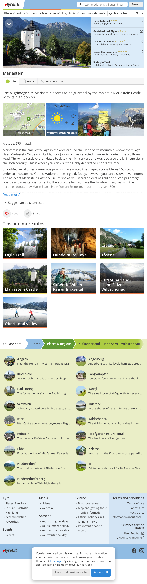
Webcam (47, 508)
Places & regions (15, 13)
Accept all (101, 572)
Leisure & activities (44, 13)
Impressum (137, 508)
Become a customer (129, 538)
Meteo (82, 530)
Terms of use (135, 503)
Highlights (69, 13)
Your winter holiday (54, 535)
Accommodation (92, 13)
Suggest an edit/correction (25, 203)
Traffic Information (90, 512)
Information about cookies (128, 517)
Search (136, 4)
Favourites (118, 13)
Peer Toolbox (134, 533)
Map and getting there (92, 508)
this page (56, 561)
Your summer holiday (55, 525)
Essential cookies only (71, 572)
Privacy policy (135, 512)
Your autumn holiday (55, 530)
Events (10, 535)
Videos (46, 503)
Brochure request (89, 503)
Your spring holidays (55, 521)
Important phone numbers (93, 526)
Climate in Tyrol (88, 521)
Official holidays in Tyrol (93, 517)
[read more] (11, 195)
